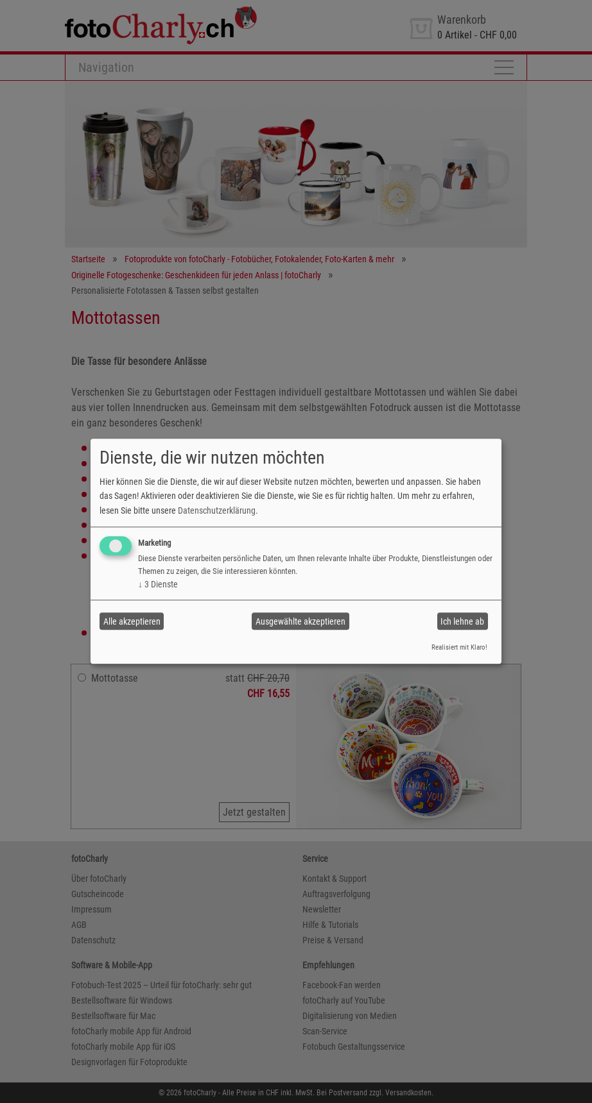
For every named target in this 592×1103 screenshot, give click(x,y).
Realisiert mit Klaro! (459, 647)
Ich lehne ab (462, 621)
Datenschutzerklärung (217, 510)
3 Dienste (158, 584)
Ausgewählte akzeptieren (300, 621)
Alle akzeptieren (132, 621)
